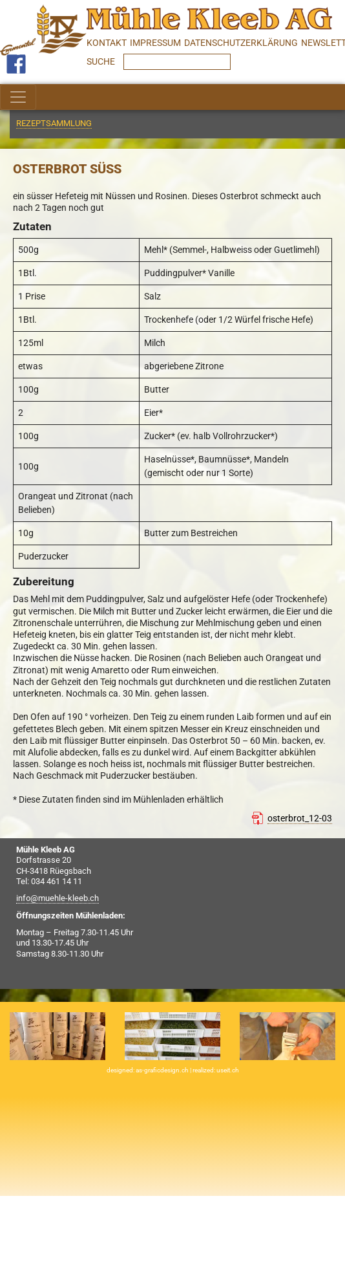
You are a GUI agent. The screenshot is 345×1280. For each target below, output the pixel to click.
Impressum (155, 43)
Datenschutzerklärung (241, 43)
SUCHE (102, 61)
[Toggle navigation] (18, 97)
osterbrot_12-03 (299, 818)
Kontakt (107, 43)
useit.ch (227, 1070)
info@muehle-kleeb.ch (57, 898)
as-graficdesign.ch (163, 1070)
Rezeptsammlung (54, 123)
